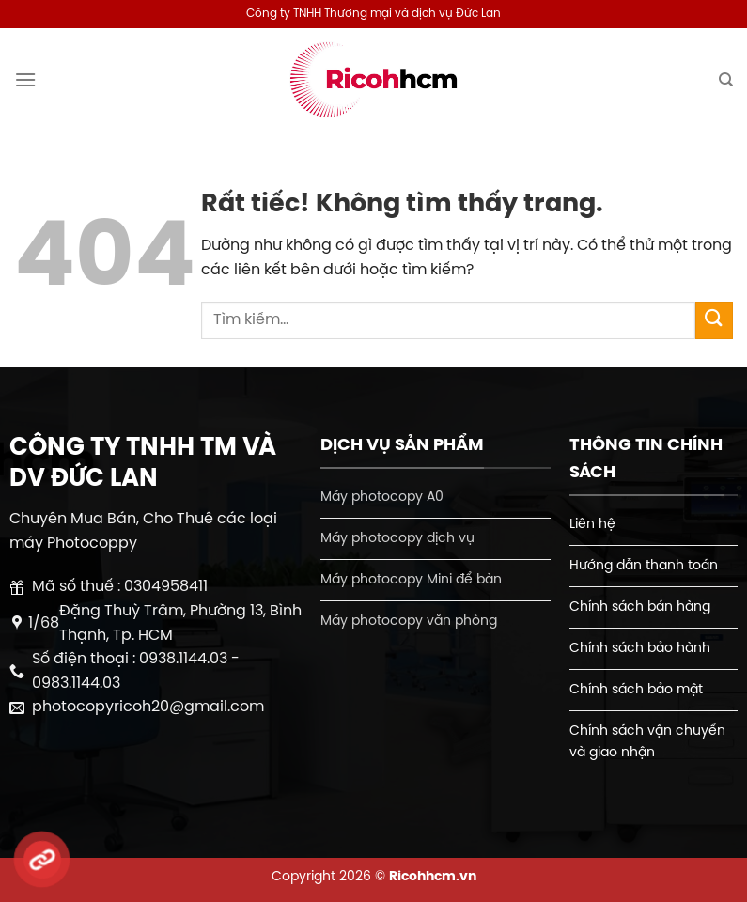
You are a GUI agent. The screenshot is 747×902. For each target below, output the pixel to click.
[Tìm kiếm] (726, 80)
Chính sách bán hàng (639, 606)
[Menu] (25, 79)
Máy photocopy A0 (382, 497)
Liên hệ (592, 524)
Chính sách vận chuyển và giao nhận (647, 741)
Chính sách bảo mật (636, 689)
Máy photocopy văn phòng (408, 621)
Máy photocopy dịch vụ (397, 538)
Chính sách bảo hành (639, 648)
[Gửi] (714, 320)
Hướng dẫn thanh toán (643, 565)
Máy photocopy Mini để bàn (411, 579)
